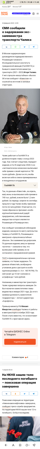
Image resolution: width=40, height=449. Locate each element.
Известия (24, 78)
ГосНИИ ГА (9, 185)
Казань (4, 7)
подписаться (20, 342)
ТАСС (4, 258)
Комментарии (20, 357)
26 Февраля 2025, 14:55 (10, 23)
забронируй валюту (10, 2)
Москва (15, 7)
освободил (16, 309)
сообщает (6, 406)
